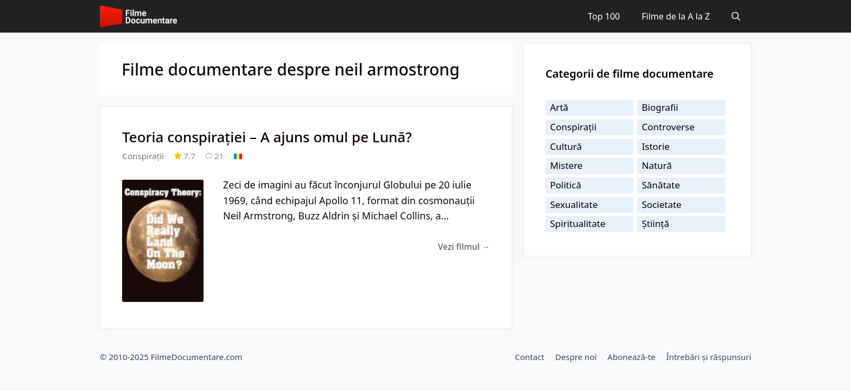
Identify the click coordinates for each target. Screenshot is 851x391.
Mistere (566, 165)
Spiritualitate (578, 223)
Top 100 (604, 16)
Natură (657, 165)
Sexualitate (574, 204)
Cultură (566, 146)
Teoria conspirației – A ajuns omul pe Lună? (267, 137)
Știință (655, 223)
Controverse (668, 127)
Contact (529, 356)
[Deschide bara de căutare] (736, 16)
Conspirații (143, 155)
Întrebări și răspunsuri (708, 356)
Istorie (656, 146)
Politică (566, 185)
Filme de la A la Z (676, 16)
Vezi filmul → (464, 246)
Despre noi (575, 356)
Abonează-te (631, 356)
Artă (559, 107)
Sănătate (661, 185)
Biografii (660, 107)
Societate (662, 204)
